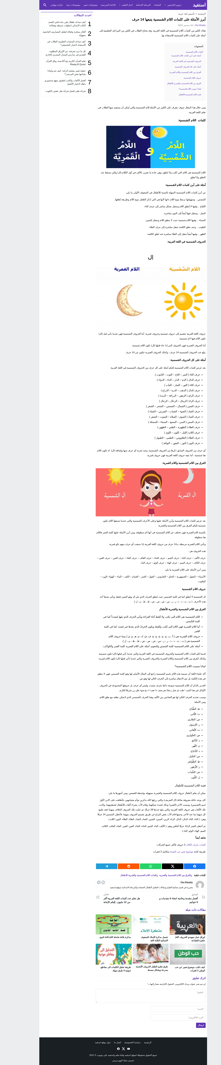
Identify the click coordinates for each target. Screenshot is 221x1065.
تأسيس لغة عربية (174, 14)
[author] (165, 1009)
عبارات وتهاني (44, 5)
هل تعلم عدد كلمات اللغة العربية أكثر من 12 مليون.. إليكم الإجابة (110, 898)
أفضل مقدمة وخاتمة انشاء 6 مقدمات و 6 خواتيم (165, 898)
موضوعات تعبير (78, 5)
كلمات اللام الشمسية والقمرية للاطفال (126, 875)
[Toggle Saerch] (32, 5)
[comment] (138, 996)
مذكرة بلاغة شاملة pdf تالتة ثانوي (102, 937)
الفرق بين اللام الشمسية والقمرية (162, 875)
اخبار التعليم (114, 5)
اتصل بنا (104, 1042)
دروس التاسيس (162, 5)
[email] (165, 1017)
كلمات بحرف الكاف (183, 844)
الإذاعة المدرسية (95, 5)
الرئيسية (135, 1042)
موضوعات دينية (61, 5)
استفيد (186, 4)
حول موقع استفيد (90, 1042)
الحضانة (144, 5)
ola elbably (187, 25)
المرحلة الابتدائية (130, 5)
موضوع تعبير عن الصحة (169, 851)
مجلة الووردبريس (107, 1060)
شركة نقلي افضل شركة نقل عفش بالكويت (53, 91)
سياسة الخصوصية (120, 1042)
